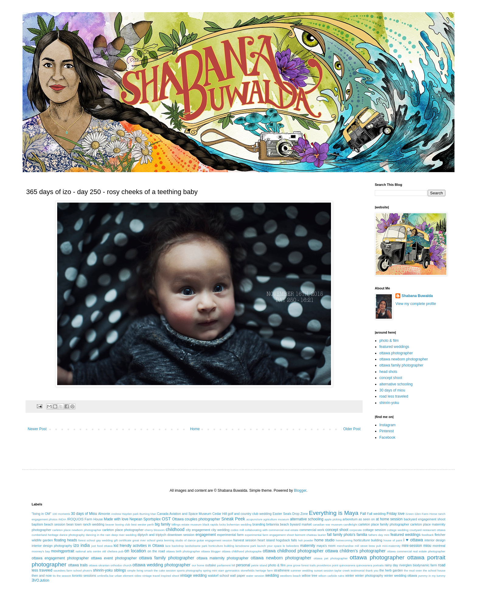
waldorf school (218, 575)
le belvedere (291, 545)
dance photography (72, 535)
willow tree (309, 575)
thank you (372, 570)
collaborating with (256, 530)
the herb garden (391, 570)
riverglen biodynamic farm (418, 565)
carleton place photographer (123, 530)
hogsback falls (286, 540)
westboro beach (290, 575)
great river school (143, 540)
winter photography (369, 575)
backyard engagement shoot (424, 519)
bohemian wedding (239, 524)
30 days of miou (392, 390)
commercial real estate (283, 530)
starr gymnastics (228, 570)
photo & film (389, 340)
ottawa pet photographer (331, 558)
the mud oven (413, 570)
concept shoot (390, 378)
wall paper (237, 575)
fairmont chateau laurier (310, 535)
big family (162, 524)
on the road (156, 551)
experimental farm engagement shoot (269, 535)
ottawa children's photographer (355, 550)
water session (255, 575)
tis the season (62, 575)
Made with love (116, 519)
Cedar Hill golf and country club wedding (242, 513)
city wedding (220, 530)
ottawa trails (78, 565)
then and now (42, 575)
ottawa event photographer (114, 558)
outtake (210, 565)
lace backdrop (174, 545)
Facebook (387, 437)
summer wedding (302, 570)
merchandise (345, 545)
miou (427, 546)
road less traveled (393, 396)
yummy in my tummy (432, 575)
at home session (389, 519)
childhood (175, 529)
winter (349, 575)
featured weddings (394, 347)
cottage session (374, 530)
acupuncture (254, 519)
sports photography (189, 570)
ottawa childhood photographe (242, 551)
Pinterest (386, 431)
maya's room (326, 545)
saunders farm (63, 570)
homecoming (344, 540)
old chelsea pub (112, 551)
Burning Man (147, 513)
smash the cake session (160, 570)
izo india (81, 545)
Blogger (300, 490)
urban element (124, 575)
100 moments (61, 513)
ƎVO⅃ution (40, 580)
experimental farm (230, 535)
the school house (434, 570)
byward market (301, 524)
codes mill (237, 530)
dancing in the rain (98, 535)
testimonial (358, 570)
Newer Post (37, 429)
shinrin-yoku (389, 403)
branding (258, 524)
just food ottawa (101, 545)
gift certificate (122, 540)
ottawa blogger (211, 551)
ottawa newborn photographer (403, 359)
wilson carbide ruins (331, 575)
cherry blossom (155, 530)
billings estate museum (187, 524)
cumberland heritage (45, 535)
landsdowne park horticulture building (209, 545)
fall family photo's (341, 535)
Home (195, 429)
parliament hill (226, 565)
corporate (356, 530)
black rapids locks (214, 524)
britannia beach (277, 524)
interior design (434, 540)
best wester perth (142, 524)
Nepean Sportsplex (145, 519)
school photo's (82, 570)
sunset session (323, 570)
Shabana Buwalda (417, 296)
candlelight (350, 524)
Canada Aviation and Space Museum (184, 513)
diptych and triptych (152, 535)
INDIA (62, 519)
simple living (135, 570)
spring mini (210, 570)
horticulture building (367, 540)
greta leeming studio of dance (176, 540)
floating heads (65, 540)
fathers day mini (378, 535)
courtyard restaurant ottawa (427, 530)
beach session (54, 524)
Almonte (104, 513)
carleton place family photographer (383, 524)
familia (362, 535)
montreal (439, 545)
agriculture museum (276, 519)
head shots (388, 372)
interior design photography (52, 545)
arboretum (350, 519)
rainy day (391, 565)
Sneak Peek (233, 518)
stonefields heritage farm (257, 570)
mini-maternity (391, 545)
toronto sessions (84, 575)
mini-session (412, 546)
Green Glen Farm (417, 513)
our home (198, 565)
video (137, 575)
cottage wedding (398, 530)
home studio (324, 540)
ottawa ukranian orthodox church (110, 565)
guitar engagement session (214, 540)
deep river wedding (124, 535)
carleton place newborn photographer (76, 530)
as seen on (367, 519)
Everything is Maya (333, 513)
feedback (427, 535)
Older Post (351, 429)
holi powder (305, 540)
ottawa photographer (396, 353)
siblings (120, 570)
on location (135, 550)
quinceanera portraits (370, 565)
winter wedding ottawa (400, 575)
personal (243, 565)
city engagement (198, 530)
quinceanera (347, 565)
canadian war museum (328, 524)
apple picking (333, 519)
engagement (206, 535)
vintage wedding (193, 575)
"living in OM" (41, 513)
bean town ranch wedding (85, 524)
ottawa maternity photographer (223, 558)
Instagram (387, 425)
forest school (86, 540)
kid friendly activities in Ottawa (139, 546)
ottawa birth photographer (183, 551)
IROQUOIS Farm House (85, 519)
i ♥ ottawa (413, 539)
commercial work (311, 530)
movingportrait (62, 551)
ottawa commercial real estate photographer (416, 551)
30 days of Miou (84, 514)
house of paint (393, 540)
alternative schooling (396, 384)
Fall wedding (376, 513)
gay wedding (104, 540)
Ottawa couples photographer (196, 519)
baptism (37, 524)
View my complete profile (415, 304)
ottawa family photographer (401, 365)
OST (166, 518)
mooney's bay (41, 551)
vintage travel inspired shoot (160, 575)
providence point (327, 565)
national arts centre (88, 551)
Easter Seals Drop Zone (290, 513)
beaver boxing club (117, 524)
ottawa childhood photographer (293, 550)
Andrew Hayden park (124, 513)
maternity (307, 546)
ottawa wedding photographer (161, 564)
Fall (363, 514)
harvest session (244, 540)
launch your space (269, 545)
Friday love (396, 514)
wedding (272, 575)
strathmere (282, 570)
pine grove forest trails (301, 565)
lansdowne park (245, 545)
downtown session (180, 535)
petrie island (259, 565)
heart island (266, 540)
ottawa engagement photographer (60, 558)
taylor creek (342, 570)
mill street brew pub (368, 545)
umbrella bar (105, 575)
